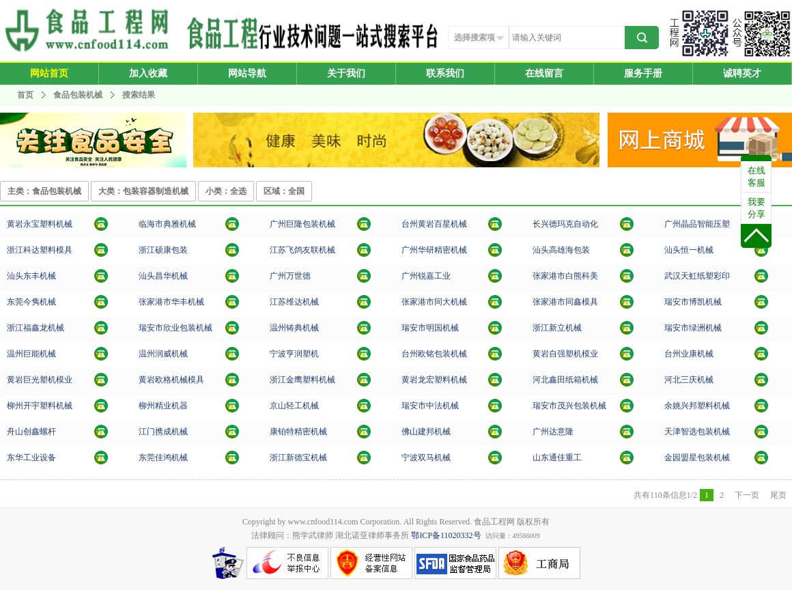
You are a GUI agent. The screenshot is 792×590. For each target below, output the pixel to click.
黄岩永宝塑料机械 (39, 224)
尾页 (778, 495)
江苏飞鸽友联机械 (302, 250)
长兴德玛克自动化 (565, 224)
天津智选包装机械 (697, 431)
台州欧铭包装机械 (434, 354)
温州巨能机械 (31, 354)
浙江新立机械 (557, 328)
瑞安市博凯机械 (693, 302)
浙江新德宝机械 (298, 457)
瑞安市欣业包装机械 (175, 328)
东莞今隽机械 (31, 302)
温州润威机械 (163, 354)
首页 (25, 95)
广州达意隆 (553, 431)
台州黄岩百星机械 (434, 224)
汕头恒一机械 (688, 250)
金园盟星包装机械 (697, 457)
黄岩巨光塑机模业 (39, 379)
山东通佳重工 (557, 457)
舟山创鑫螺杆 (31, 431)
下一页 (747, 495)
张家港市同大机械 (434, 302)
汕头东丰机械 (31, 276)
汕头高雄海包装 (561, 250)
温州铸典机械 (294, 328)
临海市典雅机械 (167, 224)
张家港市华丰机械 (171, 302)
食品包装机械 (77, 95)
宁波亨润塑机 (294, 354)
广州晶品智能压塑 (697, 224)
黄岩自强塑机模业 (565, 354)
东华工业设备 (31, 457)
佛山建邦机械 (426, 431)
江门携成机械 (163, 431)
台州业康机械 (688, 354)
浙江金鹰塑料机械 (302, 379)
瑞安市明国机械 (430, 328)
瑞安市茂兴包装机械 (569, 405)
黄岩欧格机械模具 (171, 379)
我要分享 (756, 208)
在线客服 (756, 176)
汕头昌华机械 (163, 276)
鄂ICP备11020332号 (446, 535)
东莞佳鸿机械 (163, 457)
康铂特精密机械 (298, 431)
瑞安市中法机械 (430, 405)
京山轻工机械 (294, 405)
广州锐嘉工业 (426, 276)
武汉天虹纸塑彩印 (697, 276)
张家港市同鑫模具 (565, 302)
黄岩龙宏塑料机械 (434, 379)
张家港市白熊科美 (565, 276)
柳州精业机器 (163, 405)
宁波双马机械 (426, 457)
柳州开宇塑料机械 (39, 405)
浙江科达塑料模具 (39, 250)
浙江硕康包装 (163, 250)
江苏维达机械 (294, 302)
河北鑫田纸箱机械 (565, 379)
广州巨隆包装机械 (302, 224)
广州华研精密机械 (434, 250)
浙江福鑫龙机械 (35, 328)
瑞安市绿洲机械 (693, 328)
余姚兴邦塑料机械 (697, 405)
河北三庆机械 (688, 379)
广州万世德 (290, 276)
